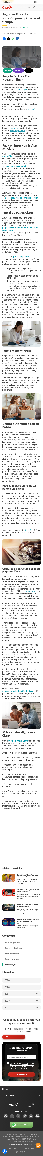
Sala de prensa (12, 943)
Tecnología (10, 964)
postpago (13, 128)
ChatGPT (7, 70)
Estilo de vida (12, 954)
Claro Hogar (22, 89)
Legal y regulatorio (21, 1152)
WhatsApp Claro (17, 130)
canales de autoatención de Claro (17, 691)
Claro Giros (29, 530)
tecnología (30, 591)
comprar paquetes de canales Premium (20, 198)
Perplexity (18, 70)
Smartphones (12, 959)
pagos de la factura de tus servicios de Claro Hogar (20, 228)
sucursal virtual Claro (18, 741)
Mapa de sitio (12, 1148)
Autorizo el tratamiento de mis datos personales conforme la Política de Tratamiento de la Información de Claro (22, 1065)
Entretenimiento (13, 948)
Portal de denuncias (27, 1148)
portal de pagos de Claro (24, 256)
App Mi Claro (8, 156)
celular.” (31, 109)
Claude (28, 70)
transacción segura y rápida (15, 166)
